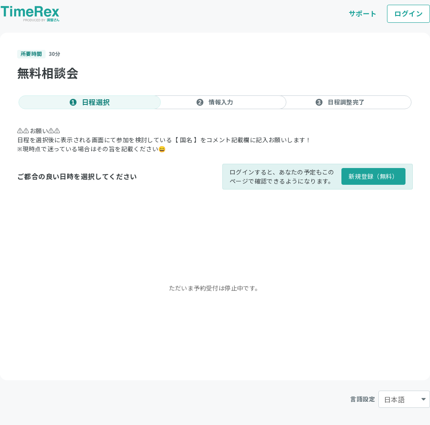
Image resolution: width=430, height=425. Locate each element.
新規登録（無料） (373, 176)
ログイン (408, 13)
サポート (363, 13)
